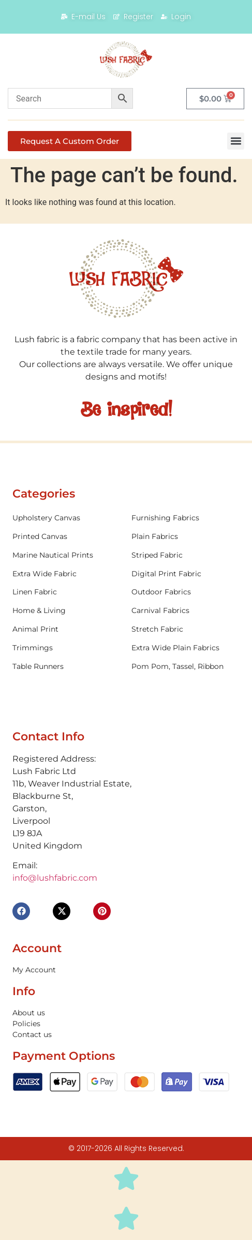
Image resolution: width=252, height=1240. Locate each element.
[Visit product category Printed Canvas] (66, 537)
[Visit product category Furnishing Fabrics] (185, 518)
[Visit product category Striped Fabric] (185, 555)
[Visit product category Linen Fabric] (66, 592)
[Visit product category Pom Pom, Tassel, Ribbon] (185, 667)
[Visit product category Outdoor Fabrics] (185, 592)
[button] (235, 141)
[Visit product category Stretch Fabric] (185, 629)
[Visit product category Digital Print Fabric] (185, 574)
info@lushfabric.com (54, 878)
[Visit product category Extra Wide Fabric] (66, 574)
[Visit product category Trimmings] (66, 648)
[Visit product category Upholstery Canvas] (66, 518)
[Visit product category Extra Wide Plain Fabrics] (185, 648)
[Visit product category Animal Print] (66, 629)
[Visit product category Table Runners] (66, 667)
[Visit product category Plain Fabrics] (185, 537)
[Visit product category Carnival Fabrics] (185, 611)
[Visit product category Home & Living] (66, 611)
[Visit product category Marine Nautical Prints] (66, 555)
